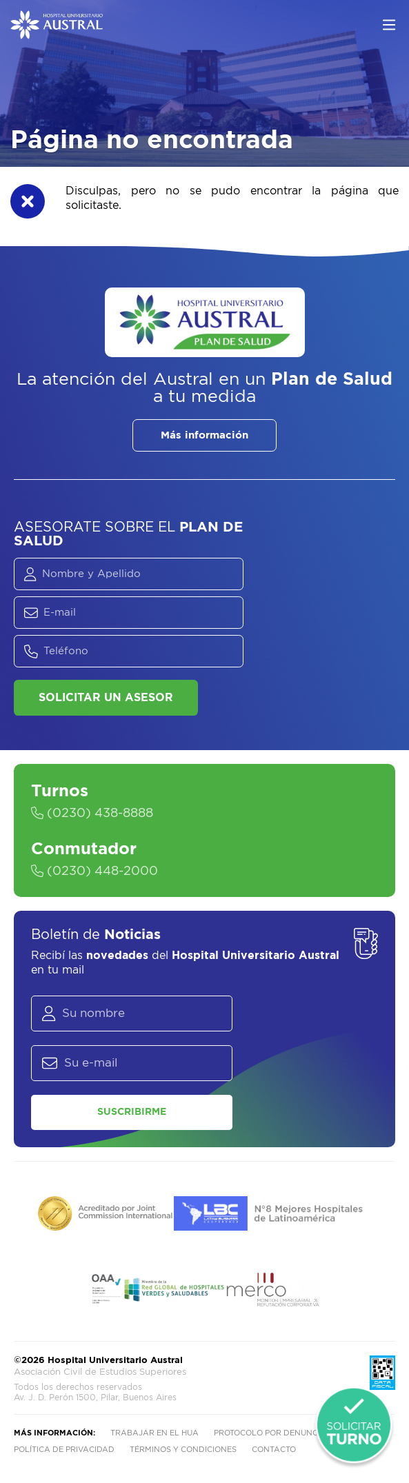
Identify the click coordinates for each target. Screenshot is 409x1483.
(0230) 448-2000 (94, 871)
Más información (204, 435)
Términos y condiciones (183, 1449)
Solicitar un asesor (106, 697)
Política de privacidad (64, 1449)
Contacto (274, 1449)
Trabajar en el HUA (154, 1433)
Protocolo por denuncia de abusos (294, 1433)
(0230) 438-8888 (92, 813)
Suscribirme (131, 1112)
